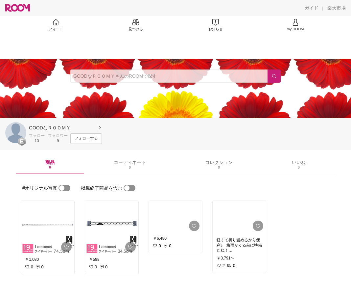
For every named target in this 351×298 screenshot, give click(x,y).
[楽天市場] (336, 8)
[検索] (274, 76)
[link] (47, 228)
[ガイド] (311, 8)
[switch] (64, 188)
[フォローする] (86, 138)
